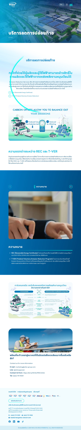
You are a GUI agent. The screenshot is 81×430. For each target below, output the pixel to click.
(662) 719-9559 (18, 376)
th (61, 5)
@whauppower (19, 370)
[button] (10, 186)
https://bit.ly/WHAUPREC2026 (34, 373)
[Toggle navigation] (71, 5)
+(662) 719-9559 (15, 415)
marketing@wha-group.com (25, 367)
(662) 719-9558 (28, 415)
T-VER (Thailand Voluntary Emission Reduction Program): (32, 259)
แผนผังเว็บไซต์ (12, 392)
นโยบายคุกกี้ (36, 392)
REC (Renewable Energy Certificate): (24, 253)
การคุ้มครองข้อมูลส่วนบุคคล (24, 392)
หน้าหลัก (10, 38)
